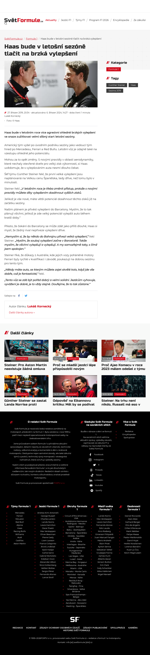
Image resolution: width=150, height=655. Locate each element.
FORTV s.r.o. (59, 483)
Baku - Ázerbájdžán (76, 530)
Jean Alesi (133, 519)
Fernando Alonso (48, 574)
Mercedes (19, 513)
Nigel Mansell (104, 574)
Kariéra (133, 627)
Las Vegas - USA (76, 556)
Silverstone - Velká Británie (76, 590)
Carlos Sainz (48, 553)
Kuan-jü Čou (133, 549)
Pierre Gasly (48, 537)
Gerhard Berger (132, 522)
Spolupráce (129, 437)
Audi (19, 537)
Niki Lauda (104, 528)
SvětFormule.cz (13, 38)
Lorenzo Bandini (133, 546)
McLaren (20, 519)
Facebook (96, 454)
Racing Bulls (20, 531)
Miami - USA (76, 568)
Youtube (96, 485)
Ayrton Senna (104, 546)
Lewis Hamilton (48, 525)
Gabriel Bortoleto (48, 556)
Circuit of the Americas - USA (76, 517)
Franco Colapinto (48, 543)
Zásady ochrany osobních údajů (60, 627)
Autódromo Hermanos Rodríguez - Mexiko (76, 522)
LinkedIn (96, 480)
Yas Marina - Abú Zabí (76, 600)
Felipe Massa (133, 534)
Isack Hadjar (48, 549)
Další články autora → (22, 312)
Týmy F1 (80, 20)
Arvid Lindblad (48, 546)
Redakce (129, 431)
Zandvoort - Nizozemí (76, 603)
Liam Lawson (48, 540)
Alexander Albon (48, 562)
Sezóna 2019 (115, 90)
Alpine (20, 525)
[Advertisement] (75, 6)
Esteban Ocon (48, 559)
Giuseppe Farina (104, 553)
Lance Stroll (48, 577)
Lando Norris (48, 522)
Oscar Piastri (48, 528)
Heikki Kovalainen (133, 543)
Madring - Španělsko (76, 606)
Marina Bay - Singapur (76, 562)
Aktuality (51, 20)
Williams (19, 534)
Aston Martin (20, 543)
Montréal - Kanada (76, 574)
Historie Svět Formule (76, 630)
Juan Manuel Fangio (104, 537)
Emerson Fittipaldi (104, 534)
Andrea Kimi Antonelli (48, 513)
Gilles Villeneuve (133, 528)
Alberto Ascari (104, 559)
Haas (133, 85)
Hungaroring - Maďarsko (76, 551)
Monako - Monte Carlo (76, 571)
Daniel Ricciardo (133, 516)
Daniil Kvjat (132, 540)
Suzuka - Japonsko (76, 547)
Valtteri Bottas (48, 568)
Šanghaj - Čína (76, 586)
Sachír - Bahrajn (76, 526)
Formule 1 (31, 38)
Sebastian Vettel (104, 549)
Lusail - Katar (76, 559)
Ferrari (20, 516)
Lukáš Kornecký (12, 116)
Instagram (96, 459)
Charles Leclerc (48, 519)
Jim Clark (104, 565)
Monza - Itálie (76, 577)
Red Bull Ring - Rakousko (76, 581)
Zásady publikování (95, 627)
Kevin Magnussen (132, 553)
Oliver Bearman (48, 534)
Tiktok (96, 475)
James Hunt (104, 556)
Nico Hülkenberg (48, 565)
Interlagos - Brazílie (76, 544)
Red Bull (20, 522)
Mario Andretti (104, 540)
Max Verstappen (48, 531)
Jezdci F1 (66, 20)
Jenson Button (104, 562)
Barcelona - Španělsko (76, 533)
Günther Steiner (117, 85)
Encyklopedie (121, 20)
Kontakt (31, 627)
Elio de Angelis (133, 525)
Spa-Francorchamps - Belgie (76, 595)
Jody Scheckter (104, 568)
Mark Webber (132, 531)
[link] (5, 23)
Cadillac (20, 540)
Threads (96, 470)
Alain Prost (104, 543)
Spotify (96, 490)
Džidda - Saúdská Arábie (76, 537)
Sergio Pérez (48, 571)
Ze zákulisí (140, 20)
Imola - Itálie (76, 541)
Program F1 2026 (99, 20)
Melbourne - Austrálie (76, 565)
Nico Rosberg (104, 531)
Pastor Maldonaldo (133, 537)
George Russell (48, 516)
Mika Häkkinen (104, 571)
